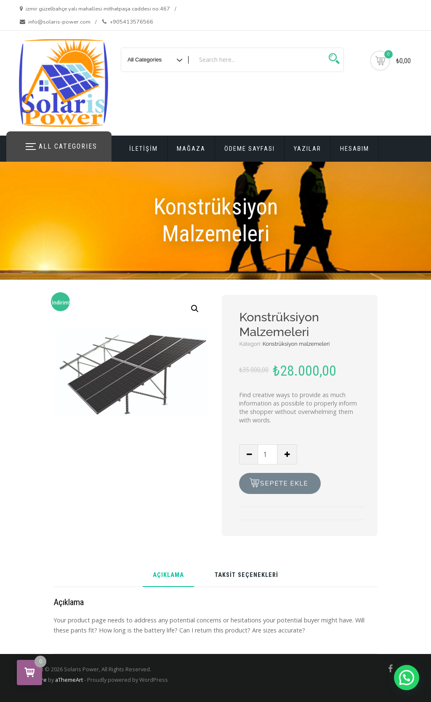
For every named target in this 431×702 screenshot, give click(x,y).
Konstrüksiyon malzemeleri (296, 344)
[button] (194, 308)
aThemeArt (69, 679)
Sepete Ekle (284, 483)
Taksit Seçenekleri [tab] (246, 575)
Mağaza (191, 148)
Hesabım (354, 148)
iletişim (143, 148)
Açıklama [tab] (168, 575)
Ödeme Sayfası (249, 148)
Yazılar (307, 148)
